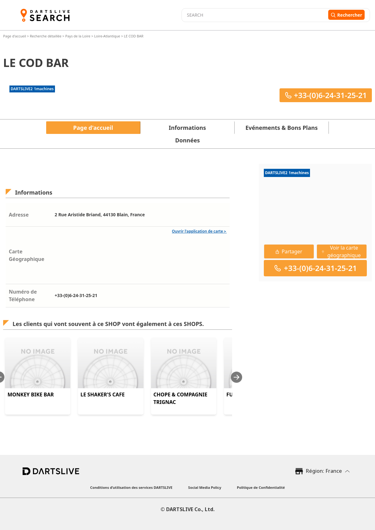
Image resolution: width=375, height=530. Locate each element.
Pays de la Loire (77, 36)
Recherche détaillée (46, 36)
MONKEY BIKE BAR (31, 394)
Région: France (324, 470)
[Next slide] (236, 377)
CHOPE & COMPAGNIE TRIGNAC (181, 398)
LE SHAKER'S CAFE (102, 394)
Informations (187, 127)
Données (187, 140)
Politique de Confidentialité (261, 487)
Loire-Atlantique (107, 36)
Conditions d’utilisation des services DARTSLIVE (131, 487)
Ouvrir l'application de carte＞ (199, 231)
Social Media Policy (204, 487)
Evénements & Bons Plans (282, 127)
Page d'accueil (15, 36)
